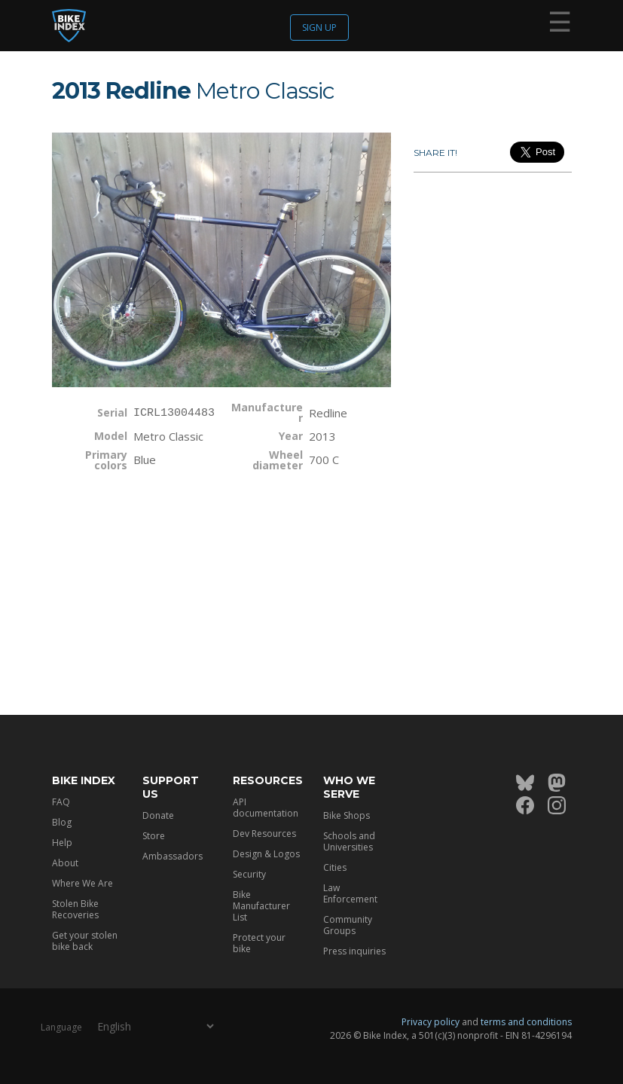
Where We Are (82, 883)
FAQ (61, 801)
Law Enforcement (350, 893)
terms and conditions (526, 1021)
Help (62, 842)
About (65, 863)
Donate (158, 815)
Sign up (319, 27)
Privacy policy (431, 1021)
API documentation (265, 807)
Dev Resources (264, 833)
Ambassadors (172, 856)
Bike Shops (346, 815)
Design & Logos (266, 853)
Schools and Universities (349, 841)
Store (153, 835)
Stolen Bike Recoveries (75, 909)
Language (61, 1027)
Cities (335, 867)
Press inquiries (354, 951)
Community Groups (347, 925)
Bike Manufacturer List (261, 906)
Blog (62, 822)
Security (249, 874)
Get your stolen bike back (85, 941)
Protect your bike (259, 943)
